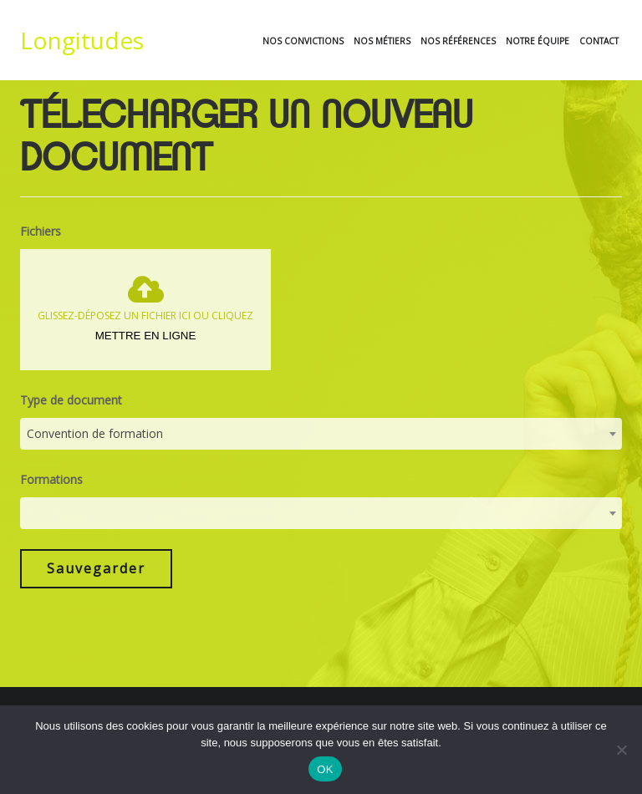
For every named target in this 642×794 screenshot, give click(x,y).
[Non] (621, 749)
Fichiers (40, 250)
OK (325, 769)
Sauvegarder (96, 588)
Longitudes (82, 40)
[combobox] (321, 454)
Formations (51, 499)
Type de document (71, 420)
